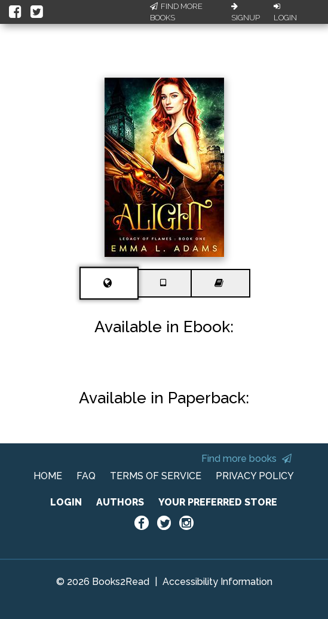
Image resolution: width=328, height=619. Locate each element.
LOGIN (66, 502)
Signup (245, 12)
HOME (47, 476)
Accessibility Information (217, 581)
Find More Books (176, 12)
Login (285, 12)
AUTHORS (120, 502)
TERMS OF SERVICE (155, 476)
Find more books (246, 458)
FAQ (86, 476)
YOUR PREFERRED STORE (217, 502)
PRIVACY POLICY (255, 476)
